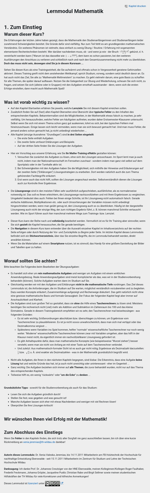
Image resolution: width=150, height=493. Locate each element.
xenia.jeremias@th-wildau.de (39, 442)
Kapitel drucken (135, 6)
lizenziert (33, 483)
